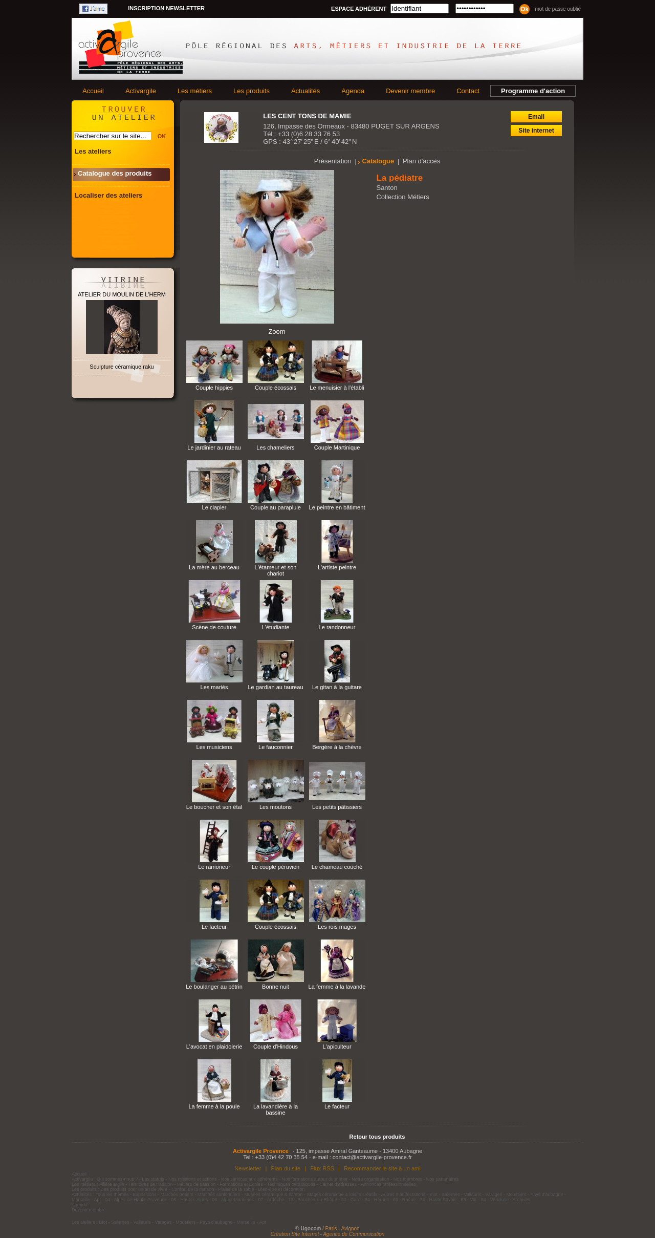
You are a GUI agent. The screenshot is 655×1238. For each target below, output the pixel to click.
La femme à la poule (213, 1106)
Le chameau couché (337, 867)
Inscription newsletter (166, 8)
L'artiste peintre (337, 567)
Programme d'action (533, 91)
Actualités (305, 91)
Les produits (251, 91)
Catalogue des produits (114, 173)
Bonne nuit (275, 987)
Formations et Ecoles (241, 1184)
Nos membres (408, 1179)
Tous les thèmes (112, 1194)
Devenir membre (410, 91)
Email (536, 116)
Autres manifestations (403, 1194)
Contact (467, 91)
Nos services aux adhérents (249, 1179)
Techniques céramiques (291, 1184)
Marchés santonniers (219, 1194)
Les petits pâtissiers (337, 807)
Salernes (451, 1194)
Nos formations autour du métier (315, 1179)
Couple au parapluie (275, 507)
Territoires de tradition (150, 1184)
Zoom (276, 331)
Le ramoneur (214, 867)
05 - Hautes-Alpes (189, 1199)
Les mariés (214, 687)
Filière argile (111, 1184)
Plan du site (285, 1168)
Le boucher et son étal (214, 807)
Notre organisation (370, 1179)
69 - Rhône (404, 1199)
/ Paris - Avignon (341, 1228)
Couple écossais (275, 388)
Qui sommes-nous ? (117, 1179)
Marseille (81, 1199)
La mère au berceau (214, 567)
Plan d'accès (421, 161)
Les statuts (153, 1179)
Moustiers (516, 1194)
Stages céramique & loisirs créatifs (342, 1194)
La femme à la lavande (337, 987)
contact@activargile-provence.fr (372, 1157)
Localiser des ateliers (108, 195)
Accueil (93, 91)
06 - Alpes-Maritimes (233, 1199)
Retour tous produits (377, 1137)
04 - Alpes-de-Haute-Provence (136, 1199)
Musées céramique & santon (273, 1194)
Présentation (333, 161)
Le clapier (214, 507)
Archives (522, 1199)
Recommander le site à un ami (382, 1168)
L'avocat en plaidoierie (214, 1046)
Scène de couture (214, 627)
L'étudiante (276, 627)
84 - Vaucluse (495, 1199)
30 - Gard (351, 1199)
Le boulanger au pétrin (214, 987)
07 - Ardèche (271, 1199)
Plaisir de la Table (236, 1189)
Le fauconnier (275, 747)
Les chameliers (275, 447)
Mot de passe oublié (558, 9)
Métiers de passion (197, 1184)
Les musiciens (214, 747)
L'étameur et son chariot (276, 570)
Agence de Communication (353, 1234)
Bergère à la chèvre (336, 747)
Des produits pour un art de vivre (134, 1189)
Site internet (536, 130)
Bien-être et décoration (281, 1189)
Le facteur (214, 927)
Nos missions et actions (192, 1179)
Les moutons (275, 807)
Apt (97, 1199)
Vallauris (472, 1194)
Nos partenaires (442, 1179)
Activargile (140, 91)
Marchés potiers (177, 1194)
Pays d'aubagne (546, 1194)
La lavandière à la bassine (275, 1109)
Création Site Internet (295, 1234)
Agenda (352, 91)
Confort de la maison (192, 1189)
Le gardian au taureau (275, 687)
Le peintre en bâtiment (337, 507)
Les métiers (195, 91)
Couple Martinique (337, 447)
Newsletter (247, 1168)
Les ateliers (93, 151)
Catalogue (378, 161)
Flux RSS (322, 1168)
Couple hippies (214, 388)
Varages (493, 1194)
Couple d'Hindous (275, 1046)
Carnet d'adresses (338, 1184)
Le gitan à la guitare (337, 687)
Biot (433, 1194)
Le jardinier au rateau (214, 447)
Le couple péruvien (275, 867)
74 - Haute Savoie (438, 1199)
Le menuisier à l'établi (337, 388)
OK (162, 136)
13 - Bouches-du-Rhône (312, 1199)
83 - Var (468, 1199)
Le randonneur (337, 627)
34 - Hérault (377, 1199)
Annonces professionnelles (388, 1184)
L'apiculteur (336, 1046)
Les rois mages (337, 927)
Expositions (145, 1194)
